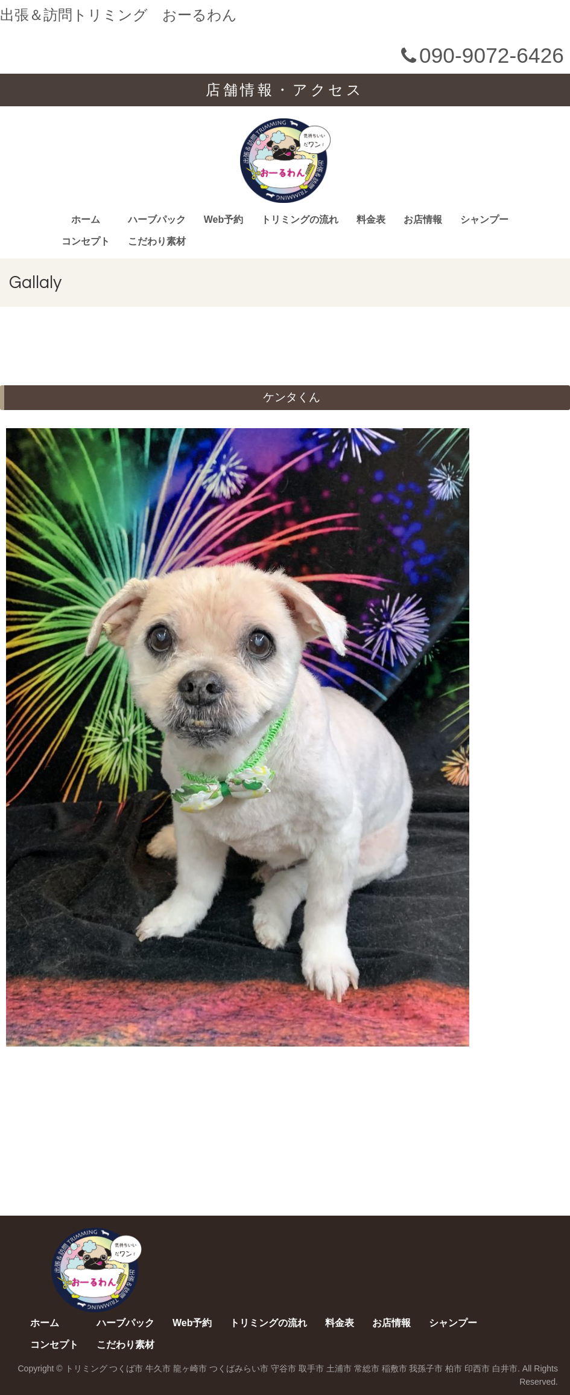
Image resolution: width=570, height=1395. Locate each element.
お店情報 (423, 219)
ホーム (85, 219)
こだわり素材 (157, 241)
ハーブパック (157, 219)
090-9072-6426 (480, 55)
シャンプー (484, 219)
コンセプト (86, 241)
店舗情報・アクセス (285, 90)
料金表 (370, 219)
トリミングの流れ (299, 219)
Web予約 (223, 219)
